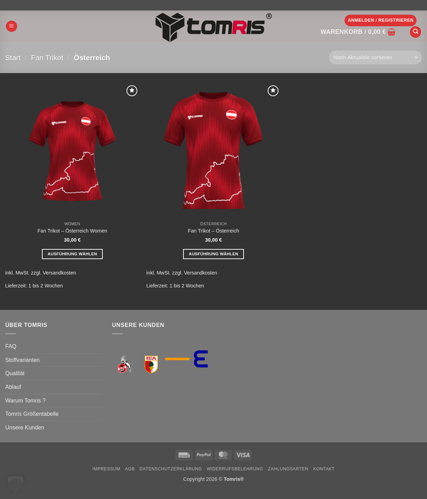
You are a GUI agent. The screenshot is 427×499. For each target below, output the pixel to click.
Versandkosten (59, 273)
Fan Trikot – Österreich (213, 231)
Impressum (106, 468)
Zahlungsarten (288, 468)
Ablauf (13, 387)
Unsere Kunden (24, 427)
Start (13, 58)
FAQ (10, 346)
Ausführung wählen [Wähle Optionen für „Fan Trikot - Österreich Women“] (72, 254)
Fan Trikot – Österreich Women (72, 231)
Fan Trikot (47, 58)
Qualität (14, 373)
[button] (11, 26)
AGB (130, 468)
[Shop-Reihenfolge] (375, 57)
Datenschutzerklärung (170, 468)
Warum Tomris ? (25, 401)
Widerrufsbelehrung (235, 468)
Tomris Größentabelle (32, 414)
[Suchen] (415, 32)
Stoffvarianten (22, 360)
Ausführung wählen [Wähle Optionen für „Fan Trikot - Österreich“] (213, 254)
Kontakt (323, 468)
